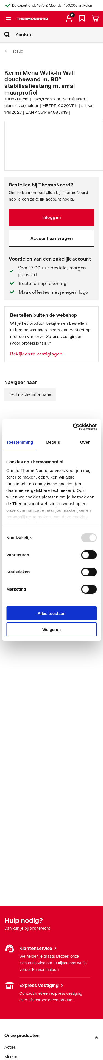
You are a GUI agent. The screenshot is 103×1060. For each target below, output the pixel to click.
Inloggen (51, 217)
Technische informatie (30, 394)
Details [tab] (53, 442)
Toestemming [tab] (19, 442)
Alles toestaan (52, 613)
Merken (11, 1056)
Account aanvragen (51, 238)
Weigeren (51, 629)
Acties (10, 1047)
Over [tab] (85, 442)
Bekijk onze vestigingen (36, 353)
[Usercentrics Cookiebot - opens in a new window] (73, 426)
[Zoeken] (59, 34)
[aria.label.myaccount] (69, 19)
